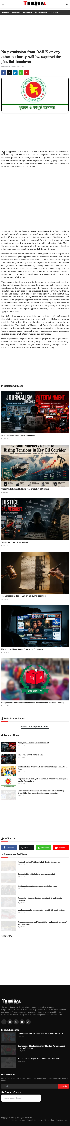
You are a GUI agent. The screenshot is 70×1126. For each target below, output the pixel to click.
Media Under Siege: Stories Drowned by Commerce (22, 649)
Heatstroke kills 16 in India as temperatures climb (36, 874)
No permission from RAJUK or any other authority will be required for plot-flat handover (43, 780)
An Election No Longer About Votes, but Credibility (39, 1059)
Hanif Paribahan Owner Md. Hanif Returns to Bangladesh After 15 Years (43, 768)
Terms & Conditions (33, 1120)
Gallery (20, 1120)
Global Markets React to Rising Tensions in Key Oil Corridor (25, 489)
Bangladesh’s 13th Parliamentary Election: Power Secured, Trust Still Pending (32, 703)
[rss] (28, 1021)
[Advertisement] (35, 32)
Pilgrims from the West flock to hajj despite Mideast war (39, 862)
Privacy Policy (48, 1120)
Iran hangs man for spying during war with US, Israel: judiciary (42, 910)
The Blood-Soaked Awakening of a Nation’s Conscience (40, 1033)
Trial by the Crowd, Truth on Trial (14, 542)
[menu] (3, 3)
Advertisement (61, 1120)
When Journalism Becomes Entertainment (18, 435)
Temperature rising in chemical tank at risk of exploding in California (40, 899)
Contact (13, 1120)
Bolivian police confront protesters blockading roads (37, 886)
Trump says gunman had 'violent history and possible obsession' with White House (42, 923)
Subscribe (63, 1086)
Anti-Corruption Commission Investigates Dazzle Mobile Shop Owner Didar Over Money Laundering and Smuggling (41, 792)
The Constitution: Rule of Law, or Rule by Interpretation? (23, 596)
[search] (67, 3)
